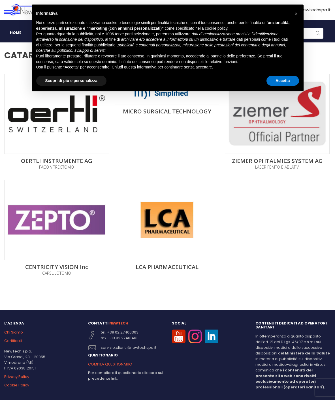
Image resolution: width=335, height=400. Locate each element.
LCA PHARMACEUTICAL (167, 267)
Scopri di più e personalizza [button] (71, 80)
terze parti (124, 34)
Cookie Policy (16, 385)
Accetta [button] (283, 80)
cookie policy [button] (216, 28)
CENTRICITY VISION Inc (56, 267)
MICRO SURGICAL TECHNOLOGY (167, 111)
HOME (15, 32)
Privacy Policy (16, 376)
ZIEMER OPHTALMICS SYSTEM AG (277, 161)
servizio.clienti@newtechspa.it (128, 347)
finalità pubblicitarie (99, 45)
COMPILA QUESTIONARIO (110, 364)
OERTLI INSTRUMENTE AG (56, 161)
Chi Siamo (13, 332)
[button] (296, 13)
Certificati (13, 340)
